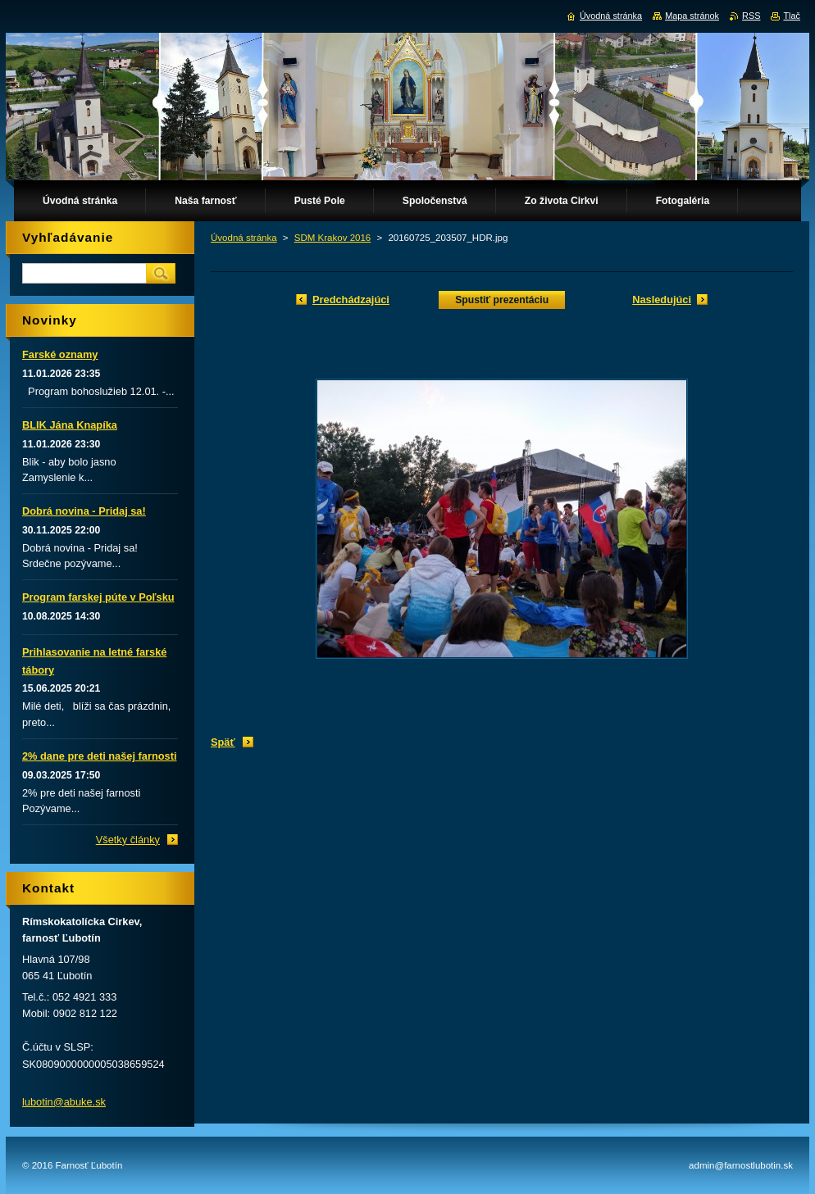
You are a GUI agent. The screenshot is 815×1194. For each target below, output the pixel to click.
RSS (751, 15)
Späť (223, 742)
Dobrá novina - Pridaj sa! (84, 511)
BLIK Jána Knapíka (69, 425)
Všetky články (128, 839)
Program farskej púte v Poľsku (98, 597)
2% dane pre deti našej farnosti (99, 756)
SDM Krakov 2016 (332, 238)
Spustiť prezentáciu (502, 300)
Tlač (791, 15)
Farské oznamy (60, 354)
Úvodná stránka (244, 238)
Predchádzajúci (350, 299)
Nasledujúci (661, 299)
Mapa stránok (692, 15)
